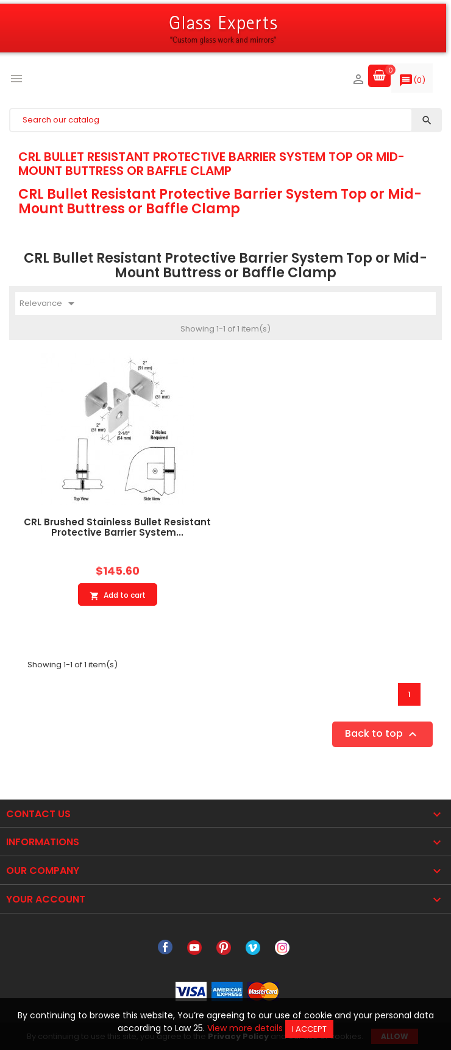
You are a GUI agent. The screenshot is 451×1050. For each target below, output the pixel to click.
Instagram (282, 947)
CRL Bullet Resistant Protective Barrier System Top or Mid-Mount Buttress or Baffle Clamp (211, 163)
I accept (309, 1029)
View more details (245, 1028)
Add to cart (118, 595)
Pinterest (223, 947)
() (412, 83)
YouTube (194, 947)
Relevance (49, 303)
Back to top (382, 734)
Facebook (165, 947)
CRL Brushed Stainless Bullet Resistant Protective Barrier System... (117, 527)
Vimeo (253, 947)
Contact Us (38, 814)
